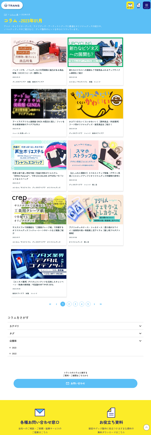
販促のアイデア (38, 77)
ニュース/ (106, 77)
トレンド (83, 74)
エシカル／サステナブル (64, 74)
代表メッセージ (88, 373)
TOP (5, 14)
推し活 (123, 122)
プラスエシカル (10, 389)
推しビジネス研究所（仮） (15, 384)
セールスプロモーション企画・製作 (19, 373)
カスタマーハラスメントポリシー (95, 395)
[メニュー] (146, 5)
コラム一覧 (14, 14)
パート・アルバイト (126, 378)
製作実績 (45, 362)
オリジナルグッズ (61, 125)
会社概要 (85, 368)
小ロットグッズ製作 (12, 378)
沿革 (83, 378)
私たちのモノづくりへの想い (57, 374)
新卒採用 (121, 368)
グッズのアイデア (19, 77)
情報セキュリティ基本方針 (93, 389)
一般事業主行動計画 (90, 400)
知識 (29, 77)
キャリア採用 (123, 373)
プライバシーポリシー (91, 384)
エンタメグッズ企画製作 (14, 368)
